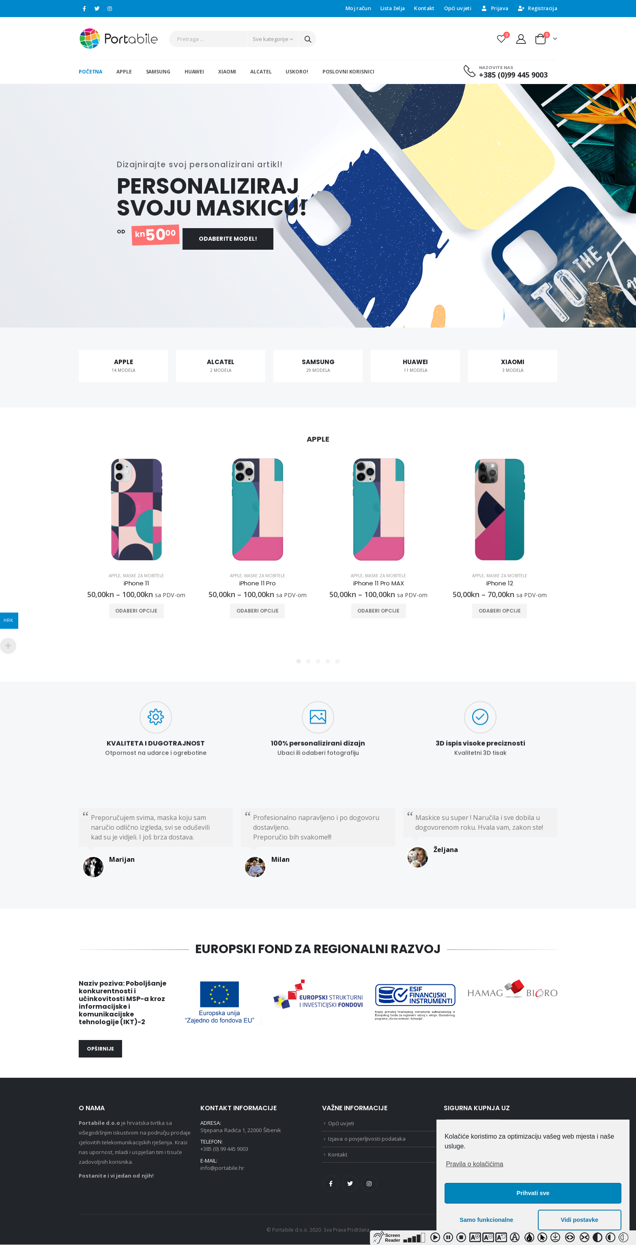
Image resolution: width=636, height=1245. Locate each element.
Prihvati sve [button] (533, 1193)
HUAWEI (194, 71)
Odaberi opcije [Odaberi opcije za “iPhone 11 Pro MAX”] (378, 611)
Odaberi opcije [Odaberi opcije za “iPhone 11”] (136, 611)
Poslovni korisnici (348, 71)
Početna (90, 71)
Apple (114, 576)
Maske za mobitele (143, 576)
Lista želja (392, 8)
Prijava (494, 8)
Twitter (350, 1184)
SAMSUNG (158, 71)
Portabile (92, 1122)
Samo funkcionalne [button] (486, 1220)
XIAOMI (227, 71)
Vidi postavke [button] (579, 1220)
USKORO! (297, 71)
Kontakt (424, 8)
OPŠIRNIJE (100, 1049)
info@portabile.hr (222, 1168)
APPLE (123, 71)
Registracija (537, 8)
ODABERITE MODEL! (228, 236)
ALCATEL (260, 71)
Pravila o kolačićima (474, 1164)
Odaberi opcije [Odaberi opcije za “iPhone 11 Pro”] (257, 611)
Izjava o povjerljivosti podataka (367, 1139)
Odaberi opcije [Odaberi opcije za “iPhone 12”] (500, 611)
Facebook (331, 1184)
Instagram (369, 1184)
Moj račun (358, 8)
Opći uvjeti (457, 8)
